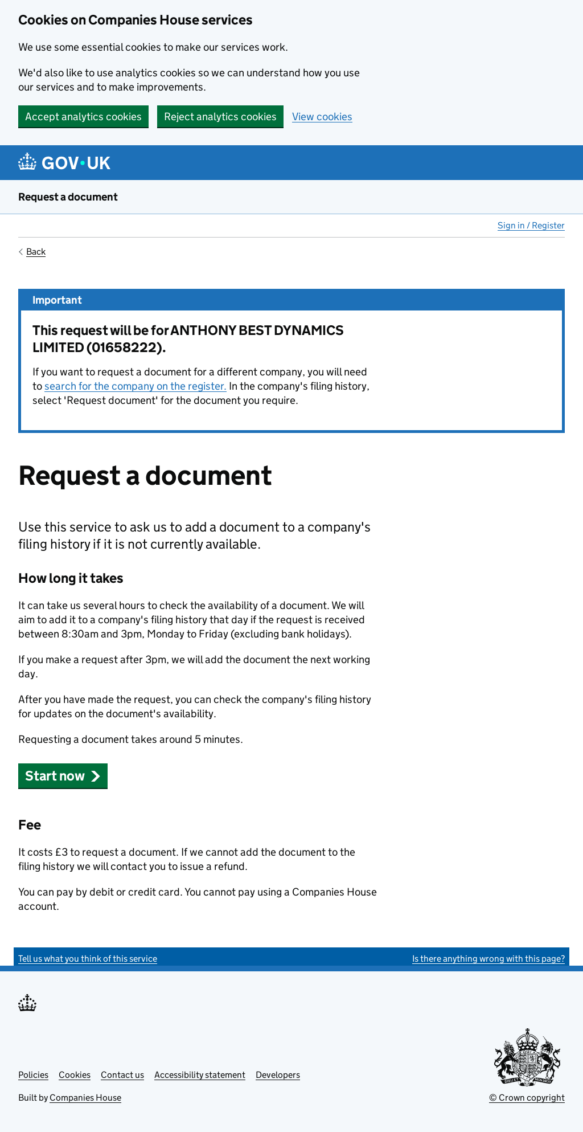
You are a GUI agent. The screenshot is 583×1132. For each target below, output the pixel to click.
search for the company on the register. (135, 386)
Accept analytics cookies (83, 116)
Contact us (122, 1074)
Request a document (68, 196)
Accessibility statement (199, 1074)
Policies (33, 1074)
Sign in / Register (531, 225)
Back (36, 251)
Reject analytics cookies (220, 116)
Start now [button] (63, 775)
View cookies (322, 116)
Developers (278, 1074)
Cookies (75, 1074)
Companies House (85, 1097)
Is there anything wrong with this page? (488, 958)
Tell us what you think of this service (87, 958)
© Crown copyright (527, 1097)
